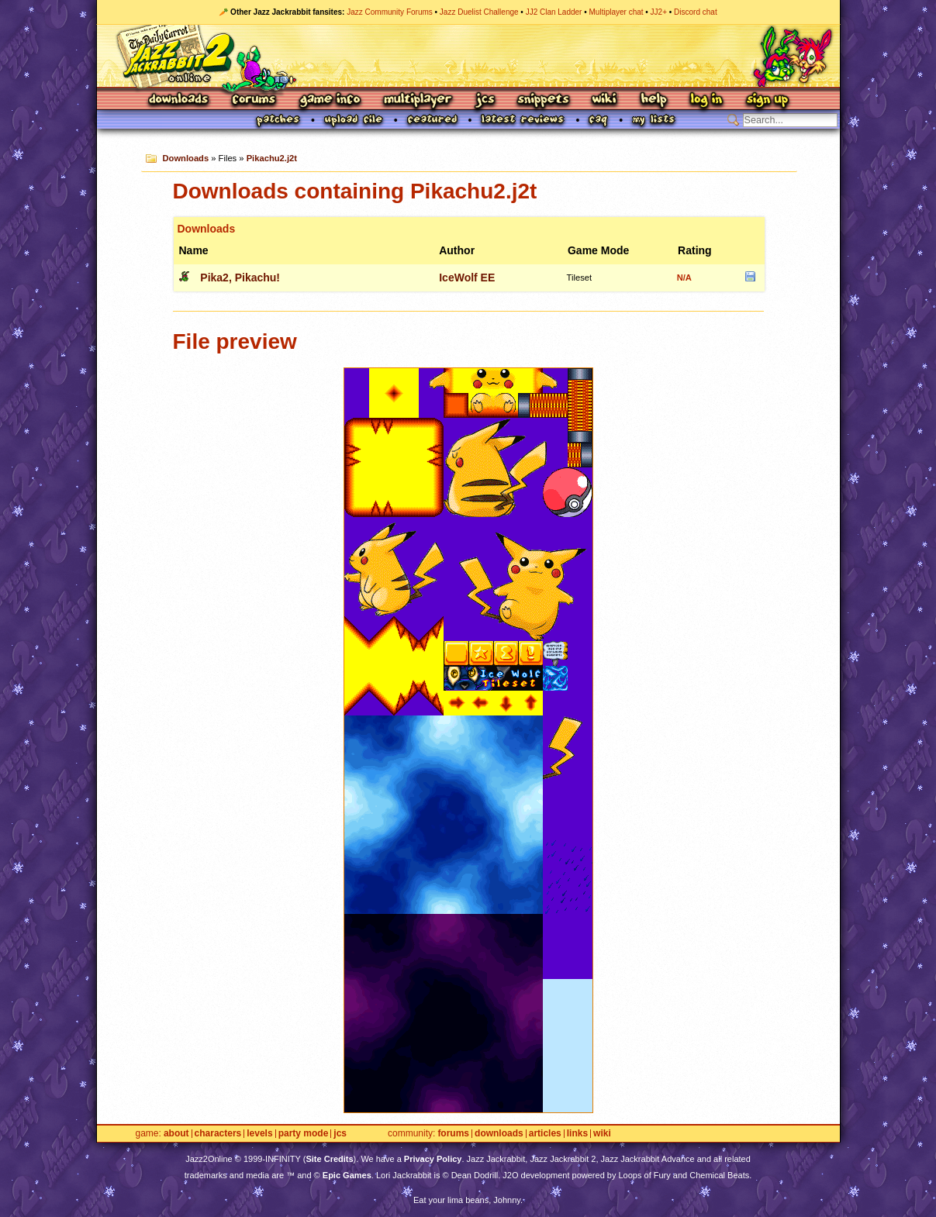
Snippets (543, 100)
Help (653, 100)
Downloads (179, 100)
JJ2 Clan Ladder (554, 12)
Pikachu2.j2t (272, 158)
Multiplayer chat (616, 12)
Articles (545, 1133)
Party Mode (303, 1133)
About (176, 1133)
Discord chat (695, 12)
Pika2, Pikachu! (240, 277)
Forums (254, 100)
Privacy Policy (433, 1159)
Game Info (329, 100)
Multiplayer (418, 100)
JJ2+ (659, 12)
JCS (485, 100)
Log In (706, 100)
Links (577, 1133)
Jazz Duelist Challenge (479, 12)
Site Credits (329, 1159)
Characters (218, 1133)
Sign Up (766, 100)
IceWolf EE (467, 277)
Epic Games (347, 1175)
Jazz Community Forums (390, 12)
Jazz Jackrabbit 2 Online (468, 56)
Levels (259, 1133)
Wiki (605, 100)
